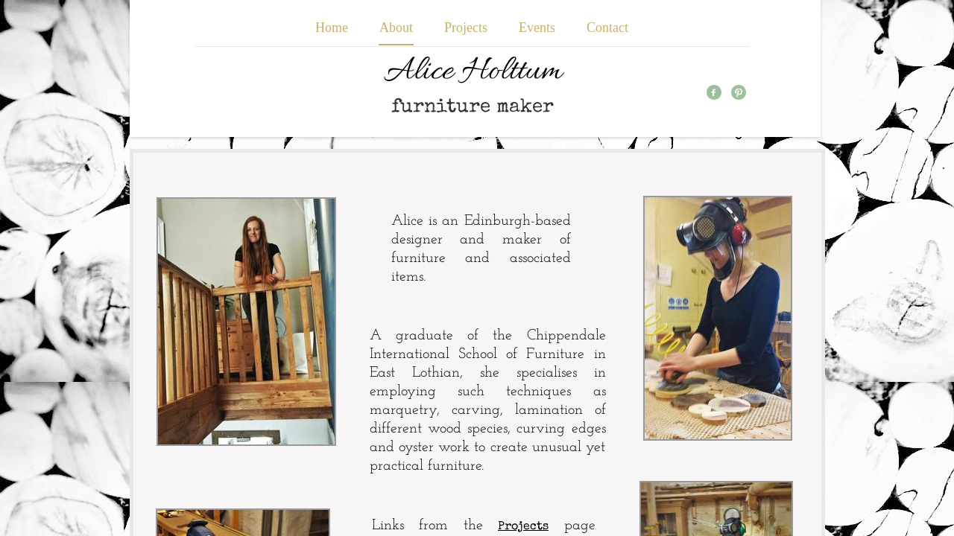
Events (537, 27)
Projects (465, 27)
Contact (607, 27)
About (396, 27)
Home (331, 27)
